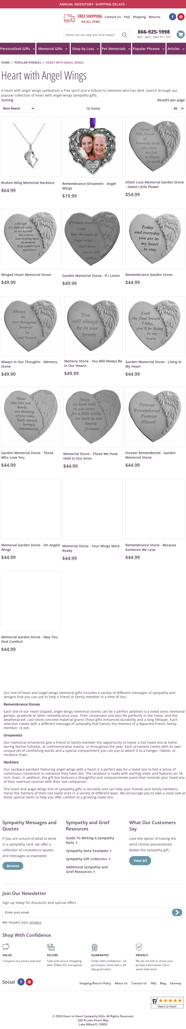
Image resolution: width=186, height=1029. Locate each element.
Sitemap (175, 983)
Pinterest (181, 16)
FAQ (127, 17)
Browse (13, 866)
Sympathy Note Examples (87, 850)
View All (140, 860)
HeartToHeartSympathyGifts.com (31, 25)
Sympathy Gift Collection (86, 859)
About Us (121, 983)
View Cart (181, 35)
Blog (163, 983)
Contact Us (113, 17)
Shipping (139, 17)
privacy (35, 922)
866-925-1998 (154, 31)
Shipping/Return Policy (95, 983)
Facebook (172, 16)
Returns (154, 17)
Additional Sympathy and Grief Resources (87, 869)
